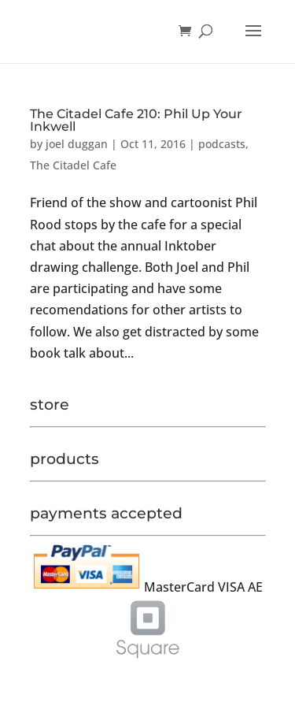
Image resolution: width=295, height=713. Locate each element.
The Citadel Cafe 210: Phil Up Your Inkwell (136, 120)
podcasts (221, 143)
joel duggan (77, 143)
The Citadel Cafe (73, 165)
